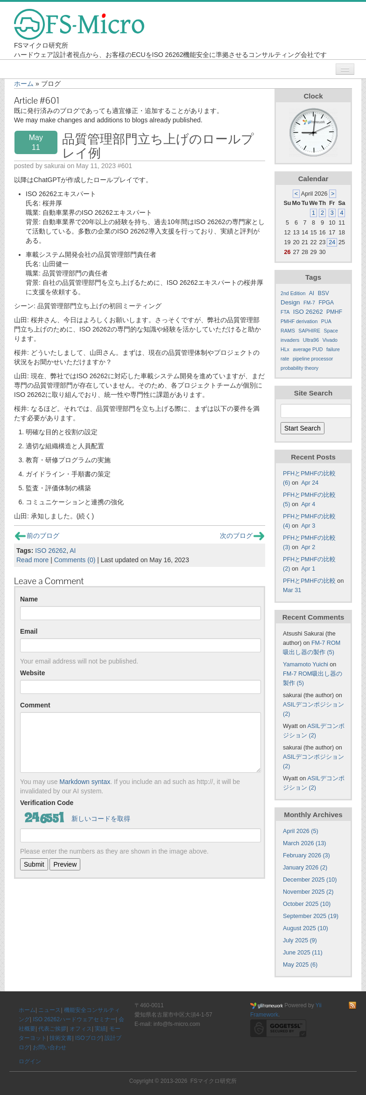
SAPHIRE (309, 330)
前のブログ (37, 535)
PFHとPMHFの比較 (309, 581)
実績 (100, 1028)
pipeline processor (313, 358)
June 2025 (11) (303, 952)
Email (28, 631)
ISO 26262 (50, 550)
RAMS (288, 330)
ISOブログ (88, 1038)
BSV (323, 293)
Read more (32, 560)
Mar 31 (292, 590)
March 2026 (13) (304, 843)
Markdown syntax (84, 781)
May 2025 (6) (300, 964)
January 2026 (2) (305, 867)
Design (290, 302)
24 (332, 242)
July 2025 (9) (300, 940)
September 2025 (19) (310, 916)
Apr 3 (308, 526)
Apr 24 (309, 483)
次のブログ (242, 535)
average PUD (308, 349)
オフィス (81, 1028)
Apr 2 (308, 547)
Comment (35, 705)
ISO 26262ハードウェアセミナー (74, 1019)
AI (73, 550)
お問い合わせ (49, 1047)
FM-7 (309, 302)
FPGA (326, 302)
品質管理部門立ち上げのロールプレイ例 (158, 146)
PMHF (334, 312)
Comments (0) (75, 560)
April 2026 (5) (300, 831)
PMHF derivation (299, 321)
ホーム (24, 83)
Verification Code (46, 802)
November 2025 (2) (308, 892)
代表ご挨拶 (52, 1028)
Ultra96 (311, 340)
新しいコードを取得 (100, 818)
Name (29, 599)
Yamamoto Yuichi (305, 664)
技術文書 (60, 1038)
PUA (326, 321)
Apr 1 (308, 568)
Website (32, 673)
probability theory (299, 368)
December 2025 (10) (310, 879)
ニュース (49, 1010)
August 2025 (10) (305, 928)
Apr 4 (308, 504)
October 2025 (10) (307, 904)
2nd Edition (293, 293)
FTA (285, 312)
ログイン (30, 1061)
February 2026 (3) (306, 855)
